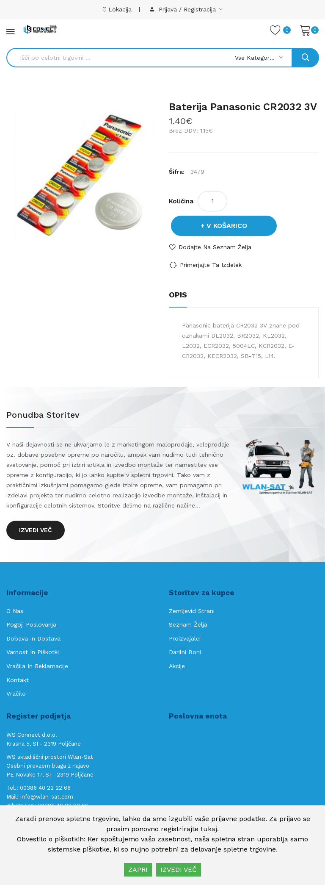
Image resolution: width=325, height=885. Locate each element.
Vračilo (16, 693)
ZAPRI (138, 870)
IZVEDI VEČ (178, 870)
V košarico (227, 226)
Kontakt (17, 680)
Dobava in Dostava (33, 638)
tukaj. (210, 829)
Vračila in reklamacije (37, 666)
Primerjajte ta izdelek (211, 264)
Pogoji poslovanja (31, 624)
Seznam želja (188, 624)
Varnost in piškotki (32, 652)
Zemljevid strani (192, 611)
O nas (14, 611)
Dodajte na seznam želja (215, 247)
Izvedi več (35, 530)
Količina (181, 201)
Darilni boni (185, 652)
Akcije (177, 666)
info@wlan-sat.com (46, 796)
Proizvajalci (185, 638)
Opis (178, 294)
